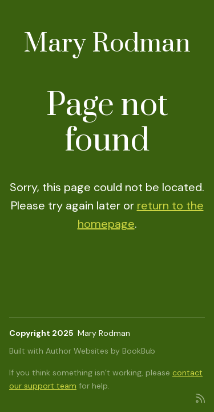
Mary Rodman (107, 43)
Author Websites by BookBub (100, 351)
